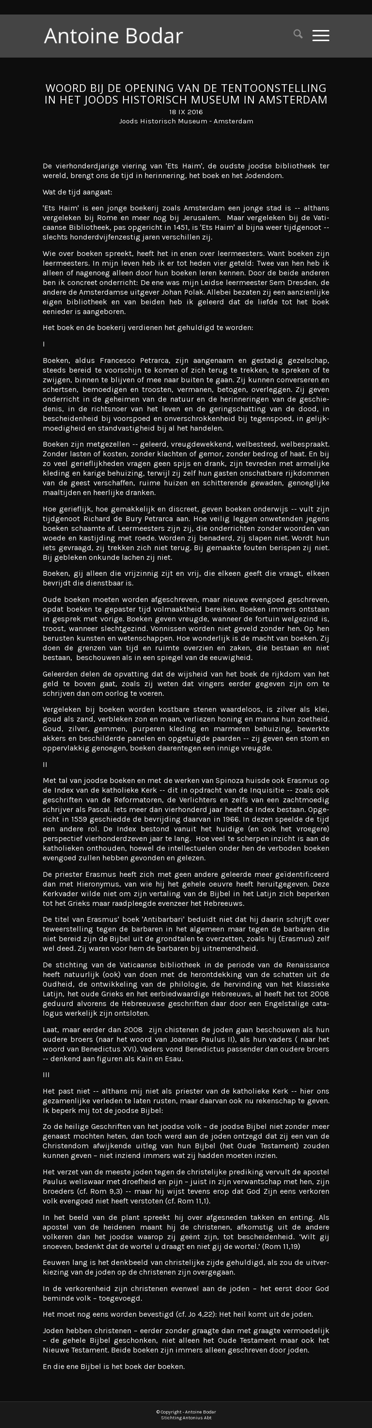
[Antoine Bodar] (119, 36)
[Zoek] (293, 36)
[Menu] (316, 36)
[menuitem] (293, 36)
